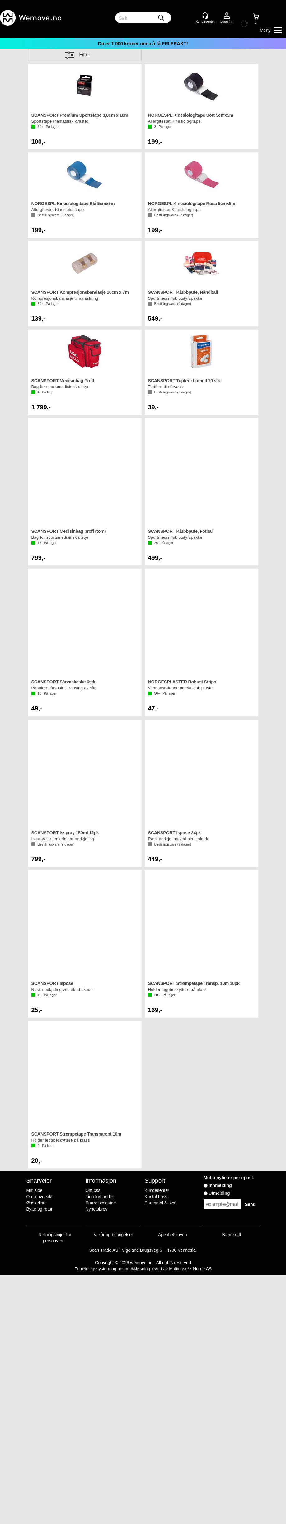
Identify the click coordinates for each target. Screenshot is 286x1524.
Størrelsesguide (100, 1202)
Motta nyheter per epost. (229, 1177)
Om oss (92, 1190)
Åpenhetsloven (172, 1234)
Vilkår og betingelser (113, 1234)
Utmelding (219, 1193)
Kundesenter (156, 1190)
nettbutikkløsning (133, 1268)
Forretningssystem (92, 1268)
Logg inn (227, 15)
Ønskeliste (36, 1202)
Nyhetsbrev (96, 1209)
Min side (34, 1190)
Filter (84, 54)
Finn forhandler (100, 1196)
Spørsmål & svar (160, 1202)
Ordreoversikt (39, 1196)
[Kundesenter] (205, 15)
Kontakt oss (155, 1196)
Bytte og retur (39, 1209)
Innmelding (220, 1185)
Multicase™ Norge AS (190, 1268)
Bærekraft (231, 1234)
